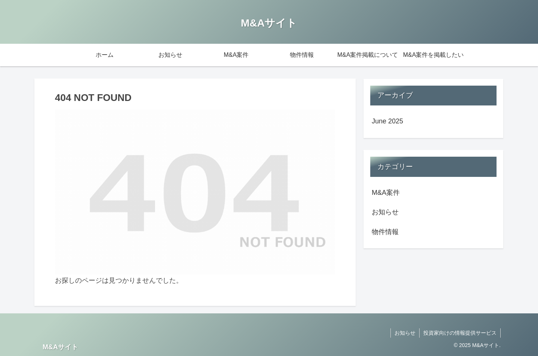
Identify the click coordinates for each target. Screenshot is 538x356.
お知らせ (405, 333)
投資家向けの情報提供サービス (460, 333)
